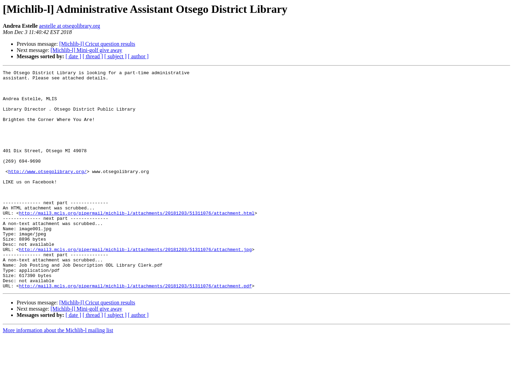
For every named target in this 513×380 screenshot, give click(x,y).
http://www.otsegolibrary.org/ (47, 192)
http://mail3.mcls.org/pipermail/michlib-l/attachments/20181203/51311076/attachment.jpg (135, 286)
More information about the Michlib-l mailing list (58, 374)
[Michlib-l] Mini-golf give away (86, 50)
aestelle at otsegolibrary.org (69, 26)
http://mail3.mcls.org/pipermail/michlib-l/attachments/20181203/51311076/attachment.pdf (135, 329)
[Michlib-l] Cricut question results (97, 44)
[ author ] (138, 56)
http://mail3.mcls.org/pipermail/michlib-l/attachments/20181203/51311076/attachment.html (137, 242)
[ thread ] (93, 56)
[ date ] (73, 56)
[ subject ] (115, 56)
